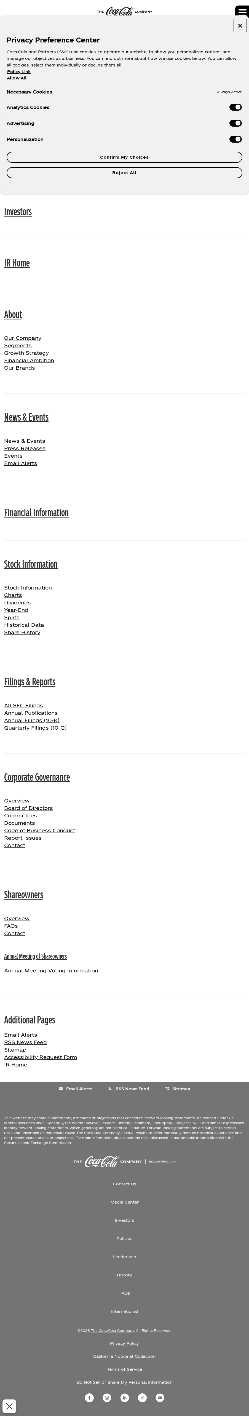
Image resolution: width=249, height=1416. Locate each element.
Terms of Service (124, 1369)
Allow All (16, 78)
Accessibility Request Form (40, 1057)
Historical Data (24, 625)
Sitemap (15, 1049)
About (13, 313)
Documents (19, 823)
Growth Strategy (26, 353)
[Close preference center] (240, 26)
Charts (13, 595)
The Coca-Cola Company (112, 1330)
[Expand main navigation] (242, 12)
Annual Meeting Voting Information (51, 970)
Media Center (125, 1202)
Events (13, 455)
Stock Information (31, 563)
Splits (12, 617)
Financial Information (36, 511)
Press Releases (24, 448)
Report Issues (23, 838)
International (124, 1311)
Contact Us (124, 1184)
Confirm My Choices (124, 157)
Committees (20, 815)
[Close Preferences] (8, 1406)
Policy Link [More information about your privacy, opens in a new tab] (19, 71)
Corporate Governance (37, 776)
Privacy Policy (124, 1343)
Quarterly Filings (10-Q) (35, 727)
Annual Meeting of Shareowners (35, 955)
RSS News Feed (25, 1042)
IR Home (17, 262)
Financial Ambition (29, 360)
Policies (124, 1238)
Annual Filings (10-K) (32, 720)
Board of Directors (28, 808)
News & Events (26, 416)
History (124, 1275)
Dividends (17, 602)
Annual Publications (31, 713)
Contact (14, 845)
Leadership (124, 1256)
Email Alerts (20, 463)
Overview (34, 800)
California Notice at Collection (124, 1356)
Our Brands (19, 367)
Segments (18, 345)
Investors (18, 210)
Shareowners (23, 893)
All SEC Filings (23, 705)
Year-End (16, 610)
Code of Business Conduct (39, 830)
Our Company (22, 338)
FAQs (11, 926)
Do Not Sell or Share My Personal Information (125, 1382)
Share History (22, 632)
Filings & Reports (29, 680)
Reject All (124, 172)
